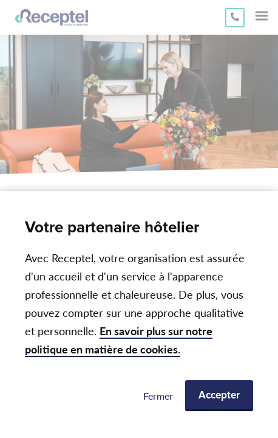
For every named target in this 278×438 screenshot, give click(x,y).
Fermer (158, 395)
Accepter (219, 396)
